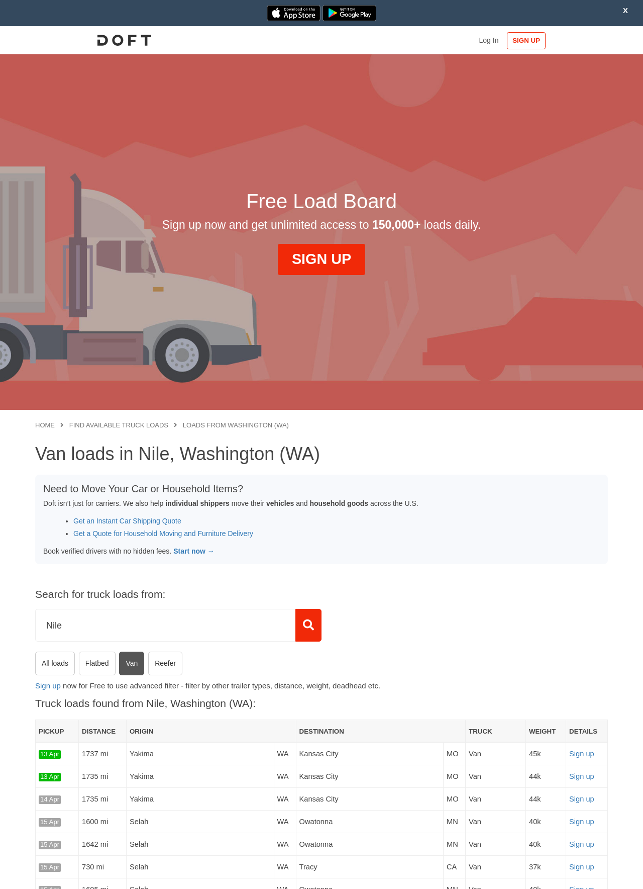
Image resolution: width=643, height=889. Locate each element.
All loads (55, 663)
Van (132, 663)
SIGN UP (575, 40)
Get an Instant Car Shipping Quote (127, 521)
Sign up (48, 685)
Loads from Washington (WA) (236, 425)
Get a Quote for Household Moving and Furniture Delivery (163, 533)
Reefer (165, 663)
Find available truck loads (118, 425)
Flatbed (97, 663)
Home (45, 425)
